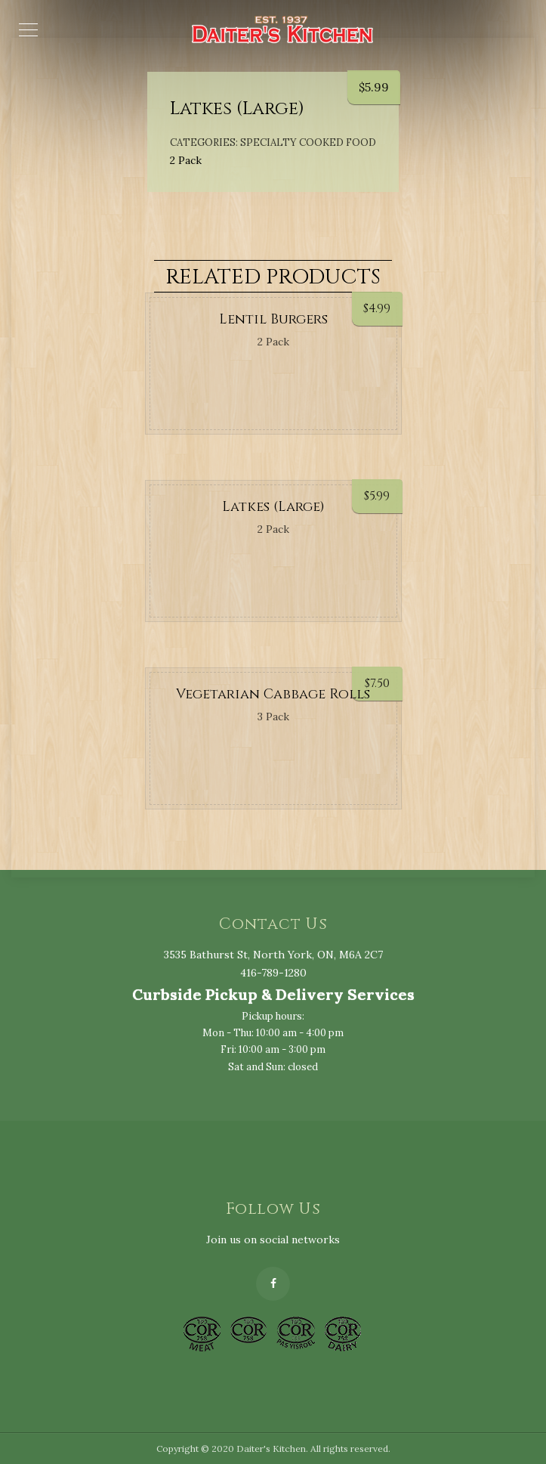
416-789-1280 (273, 973)
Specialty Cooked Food (308, 142)
